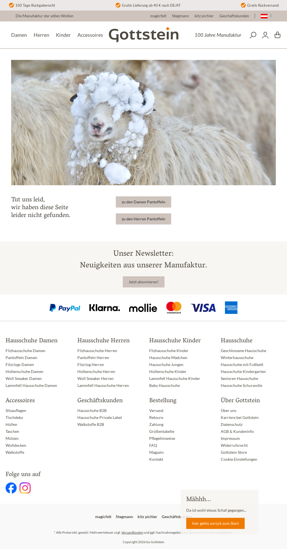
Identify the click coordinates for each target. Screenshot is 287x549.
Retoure (156, 417)
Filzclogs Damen (20, 364)
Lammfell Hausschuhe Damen (31, 385)
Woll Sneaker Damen (24, 378)
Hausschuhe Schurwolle (241, 385)
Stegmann (180, 16)
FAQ (153, 445)
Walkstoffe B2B (90, 424)
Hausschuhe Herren (103, 341)
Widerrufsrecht (234, 445)
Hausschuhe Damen (32, 341)
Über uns (228, 410)
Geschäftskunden (234, 16)
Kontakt (156, 459)
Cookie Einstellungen (239, 459)
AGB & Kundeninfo (237, 431)
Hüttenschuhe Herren (96, 371)
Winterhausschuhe (237, 357)
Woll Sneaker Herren (95, 378)
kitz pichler (204, 16)
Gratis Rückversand (263, 5)
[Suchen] (253, 35)
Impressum (230, 438)
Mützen (12, 438)
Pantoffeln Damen (21, 357)
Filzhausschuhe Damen (25, 350)
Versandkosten (132, 532)
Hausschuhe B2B (92, 410)
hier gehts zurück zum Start (215, 523)
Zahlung (156, 424)
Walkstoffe (15, 452)
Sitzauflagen (16, 410)
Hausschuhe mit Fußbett (242, 364)
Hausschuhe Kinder (175, 341)
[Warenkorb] (277, 35)
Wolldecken (16, 445)
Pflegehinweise (162, 438)
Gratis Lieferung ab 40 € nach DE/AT (151, 5)
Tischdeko (14, 417)
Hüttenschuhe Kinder (168, 371)
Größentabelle (161, 431)
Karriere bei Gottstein (240, 417)
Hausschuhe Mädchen (168, 357)
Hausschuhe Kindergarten (243, 371)
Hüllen (11, 424)
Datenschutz (231, 424)
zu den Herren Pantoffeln (143, 219)
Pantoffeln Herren (93, 357)
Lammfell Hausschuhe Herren (103, 385)
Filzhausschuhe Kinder (168, 350)
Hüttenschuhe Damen (24, 371)
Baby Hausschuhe (164, 385)
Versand (156, 410)
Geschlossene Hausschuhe (243, 350)
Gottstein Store (234, 452)
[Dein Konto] (265, 35)
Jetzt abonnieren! (144, 282)
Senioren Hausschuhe (239, 378)
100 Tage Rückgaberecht (35, 5)
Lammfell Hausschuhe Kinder (174, 378)
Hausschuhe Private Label (99, 417)
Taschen (12, 431)
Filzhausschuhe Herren (97, 350)
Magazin (156, 452)
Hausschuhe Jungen (166, 364)
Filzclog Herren (90, 364)
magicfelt (158, 16)
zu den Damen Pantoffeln (143, 202)
